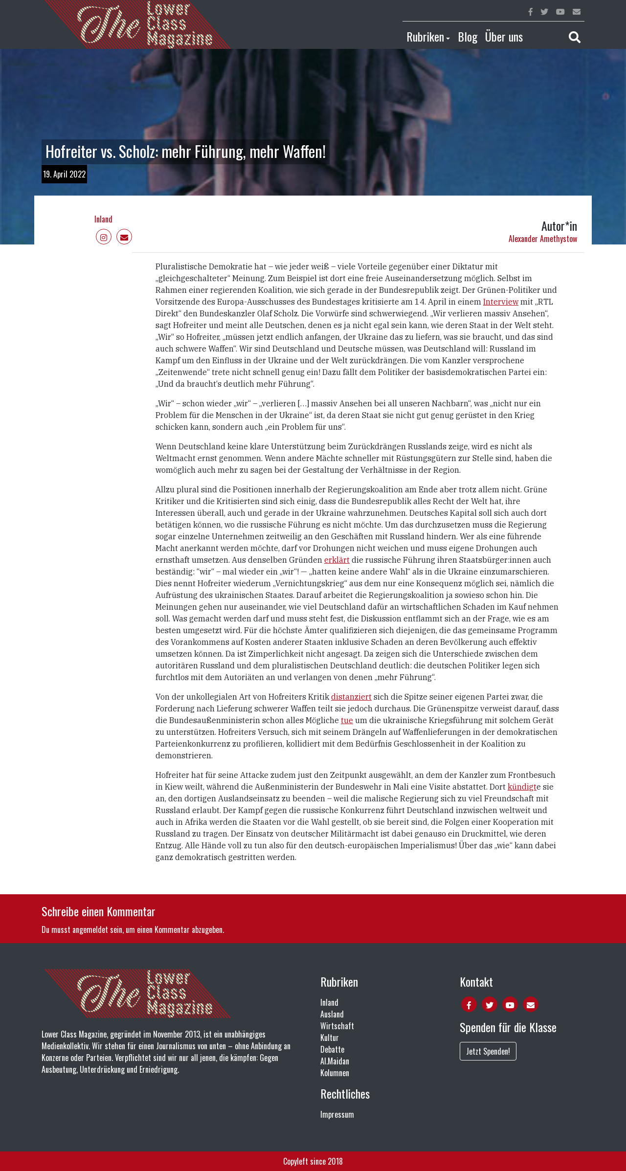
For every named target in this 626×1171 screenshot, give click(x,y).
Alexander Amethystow (543, 238)
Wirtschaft (337, 1026)
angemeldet (90, 929)
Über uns (504, 36)
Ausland (332, 1014)
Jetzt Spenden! (488, 1051)
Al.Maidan (334, 1061)
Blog (467, 36)
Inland (103, 219)
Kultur (329, 1037)
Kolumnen (334, 1073)
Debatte (332, 1049)
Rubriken (425, 36)
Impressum (337, 1114)
